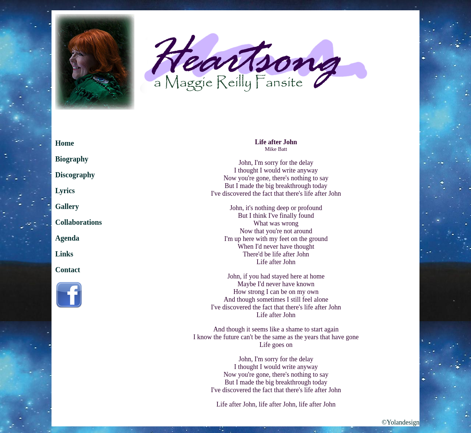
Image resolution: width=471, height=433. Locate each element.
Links (64, 254)
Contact (67, 270)
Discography (75, 175)
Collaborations (78, 222)
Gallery (67, 206)
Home (64, 143)
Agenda (67, 238)
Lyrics (65, 191)
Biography (71, 159)
